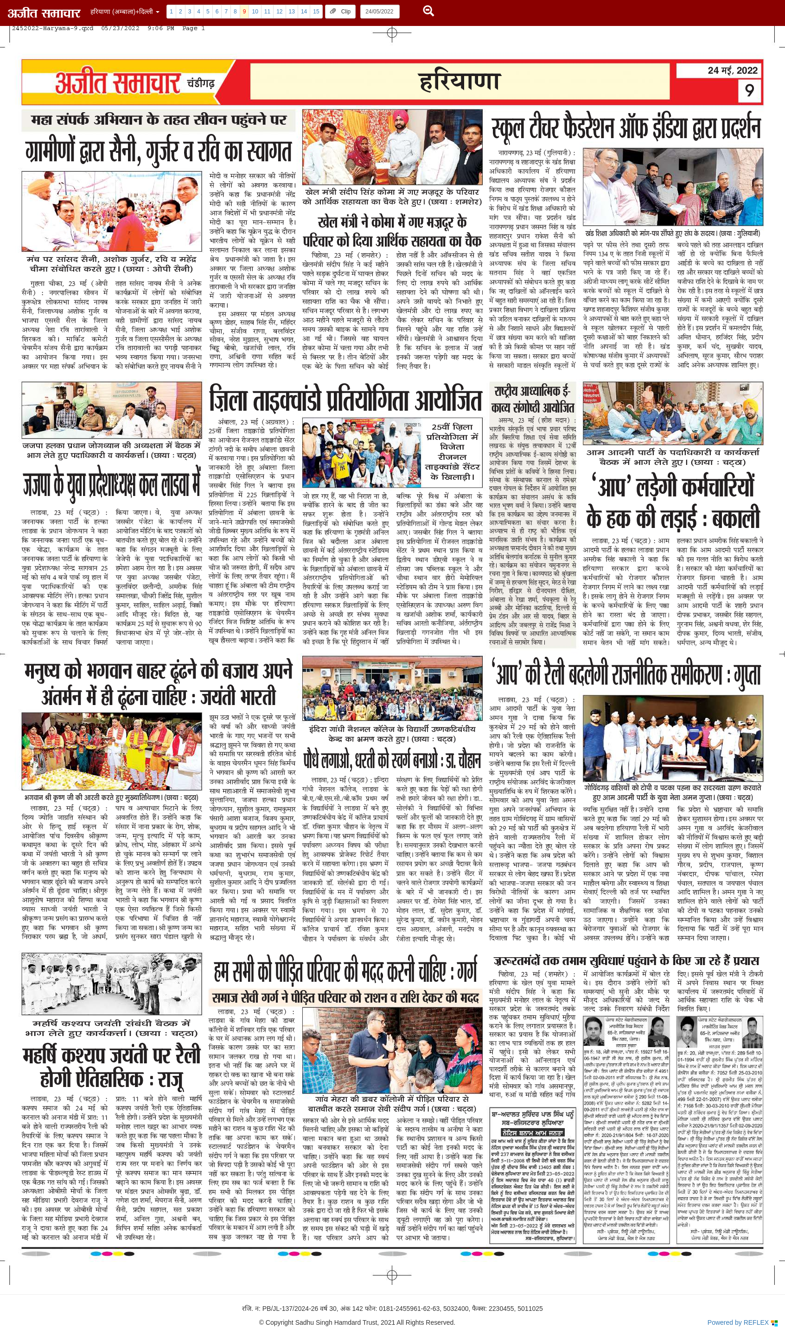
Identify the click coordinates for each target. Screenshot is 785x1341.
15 (316, 11)
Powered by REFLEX (743, 1323)
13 (292, 11)
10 (255, 11)
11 (267, 11)
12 (279, 11)
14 (304, 11)
